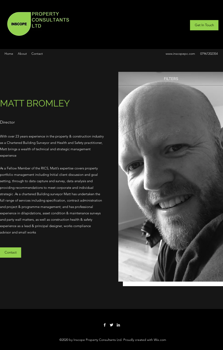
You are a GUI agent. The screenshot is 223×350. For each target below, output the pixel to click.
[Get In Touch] (204, 25)
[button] (10, 252)
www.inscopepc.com (180, 54)
